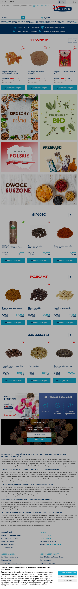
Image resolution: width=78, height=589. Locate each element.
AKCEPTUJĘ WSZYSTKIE (68, 573)
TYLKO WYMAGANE (67, 577)
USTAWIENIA (67, 580)
